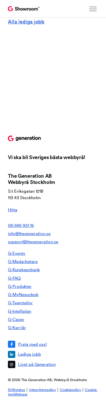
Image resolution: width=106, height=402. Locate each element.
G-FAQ (14, 278)
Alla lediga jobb (26, 21)
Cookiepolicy (70, 389)
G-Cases (16, 319)
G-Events (16, 253)
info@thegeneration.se (29, 233)
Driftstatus (16, 389)
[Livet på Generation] (51, 364)
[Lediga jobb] (51, 354)
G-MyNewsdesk (23, 294)
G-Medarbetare (23, 261)
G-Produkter (20, 286)
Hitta (12, 209)
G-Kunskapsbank (24, 269)
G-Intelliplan (19, 311)
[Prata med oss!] (51, 344)
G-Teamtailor (20, 302)
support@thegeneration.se (33, 241)
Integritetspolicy (42, 389)
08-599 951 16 (21, 225)
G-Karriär (17, 327)
